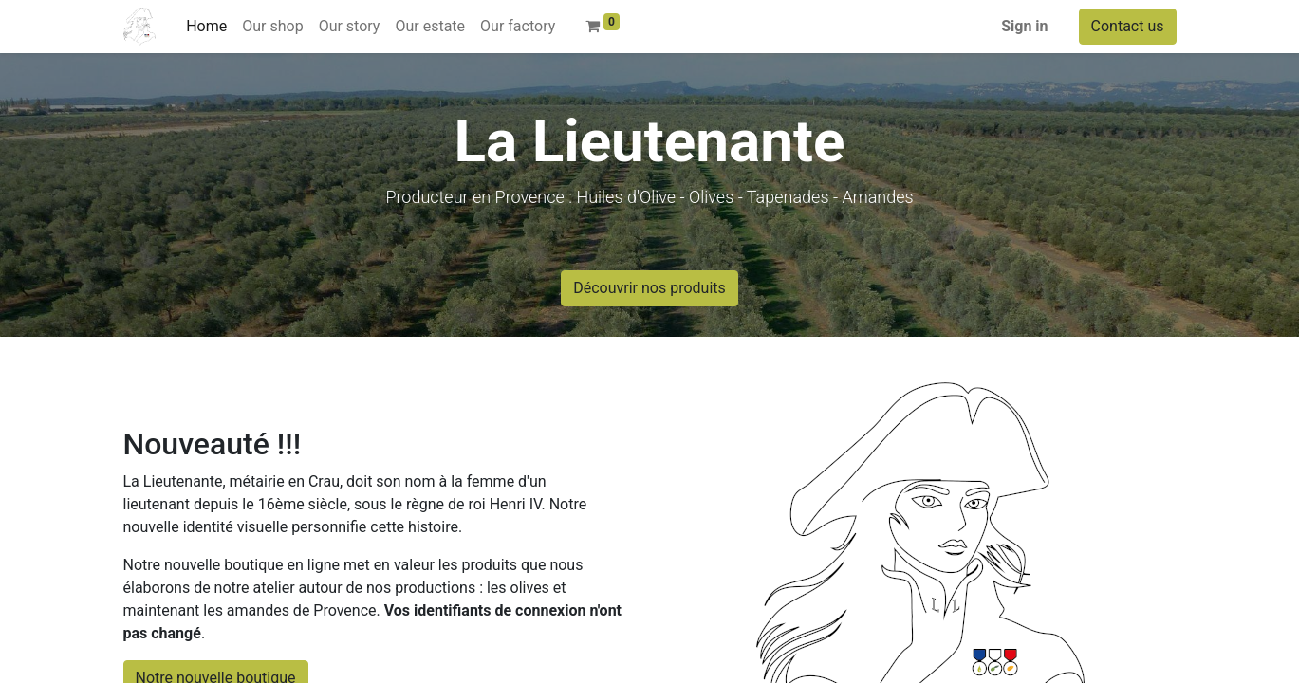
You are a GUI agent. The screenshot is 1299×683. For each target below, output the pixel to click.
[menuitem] (206, 27)
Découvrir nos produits (649, 288)
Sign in (1024, 26)
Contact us (1127, 26)
